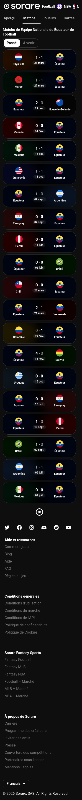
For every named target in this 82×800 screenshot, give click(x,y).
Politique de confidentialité (26, 625)
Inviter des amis (17, 738)
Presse (10, 745)
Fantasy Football (18, 659)
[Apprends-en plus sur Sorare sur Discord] (44, 527)
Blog (8, 554)
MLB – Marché (16, 689)
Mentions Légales (19, 767)
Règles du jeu (15, 576)
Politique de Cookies (21, 632)
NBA (69, 6)
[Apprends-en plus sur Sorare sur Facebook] (19, 527)
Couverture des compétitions (28, 752)
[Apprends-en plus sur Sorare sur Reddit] (56, 527)
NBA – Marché (16, 696)
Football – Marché (19, 681)
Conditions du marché (22, 610)
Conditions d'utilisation (23, 603)
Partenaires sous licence (24, 760)
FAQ (8, 568)
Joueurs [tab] (49, 18)
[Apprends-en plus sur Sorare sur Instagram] (31, 527)
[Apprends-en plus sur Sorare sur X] (7, 527)
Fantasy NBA (15, 674)
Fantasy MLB (15, 667)
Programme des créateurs (26, 731)
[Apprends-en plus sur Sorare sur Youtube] (68, 527)
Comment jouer (17, 547)
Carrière (11, 723)
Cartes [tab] (69, 18)
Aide (8, 561)
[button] (16, 783)
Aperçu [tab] (9, 18)
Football (52, 6)
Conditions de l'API (20, 618)
